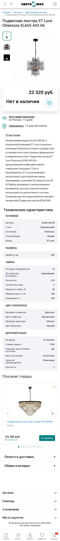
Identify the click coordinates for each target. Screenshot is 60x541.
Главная (6, 12)
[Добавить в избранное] (49, 103)
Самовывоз (16, 125)
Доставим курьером (21, 116)
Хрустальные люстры (36, 12)
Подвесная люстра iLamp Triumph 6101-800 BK (30, 421)
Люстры (18, 12)
